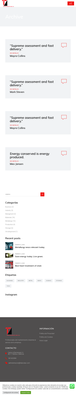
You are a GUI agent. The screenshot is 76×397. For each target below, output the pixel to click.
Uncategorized (10, 231)
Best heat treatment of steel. (28, 266)
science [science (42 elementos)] (48, 280)
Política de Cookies (46, 337)
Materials (8, 217)
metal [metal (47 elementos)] (31, 280)
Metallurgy (8, 221)
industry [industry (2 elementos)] (21, 280)
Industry (8, 210)
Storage (8, 228)
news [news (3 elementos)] (39, 280)
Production (9, 224)
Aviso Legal (43, 340)
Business (8, 207)
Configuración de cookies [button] (11, 392)
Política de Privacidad (46, 333)
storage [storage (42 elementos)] (59, 280)
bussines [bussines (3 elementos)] (10, 280)
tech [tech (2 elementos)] (8, 286)
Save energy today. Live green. (29, 256)
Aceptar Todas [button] (25, 392)
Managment (9, 214)
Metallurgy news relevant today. (30, 247)
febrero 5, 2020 (20, 254)
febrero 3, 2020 (20, 244)
